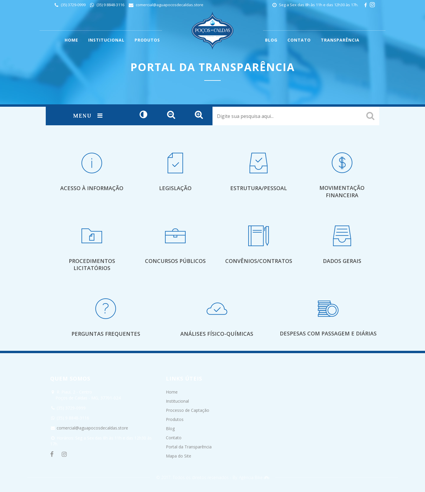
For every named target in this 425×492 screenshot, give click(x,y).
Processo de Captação (187, 410)
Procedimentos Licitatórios (92, 264)
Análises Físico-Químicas (216, 333)
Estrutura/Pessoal (258, 188)
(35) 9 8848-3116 (110, 4)
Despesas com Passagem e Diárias (328, 333)
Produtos (175, 419)
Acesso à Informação (91, 188)
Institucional (177, 401)
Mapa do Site (178, 456)
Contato (174, 437)
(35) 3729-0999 (73, 4)
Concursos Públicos (175, 260)
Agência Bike (254, 477)
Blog (170, 428)
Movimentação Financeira (341, 191)
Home (172, 392)
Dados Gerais (342, 260)
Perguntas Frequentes (105, 333)
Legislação (175, 188)
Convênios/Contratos (258, 260)
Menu (88, 116)
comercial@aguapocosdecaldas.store (169, 4)
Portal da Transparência (189, 447)
